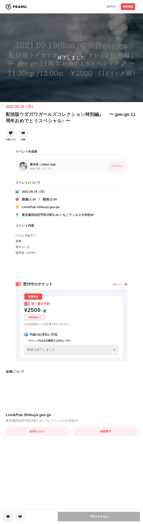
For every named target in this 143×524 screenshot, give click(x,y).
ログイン (111, 6)
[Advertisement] (71, 267)
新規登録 (128, 6)
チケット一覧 (120, 284)
